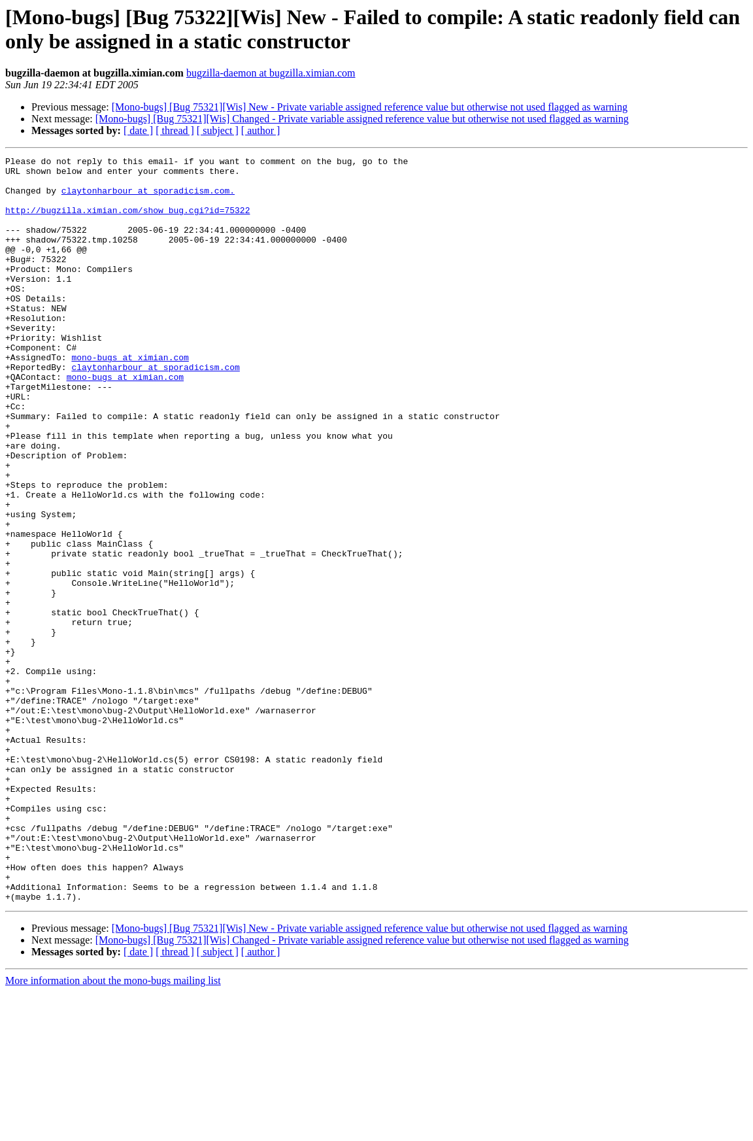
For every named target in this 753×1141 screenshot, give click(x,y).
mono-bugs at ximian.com (129, 398)
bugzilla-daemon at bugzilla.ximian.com (271, 72)
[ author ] (260, 130)
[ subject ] (218, 130)
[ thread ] (175, 130)
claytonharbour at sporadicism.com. (148, 198)
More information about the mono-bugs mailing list (113, 1129)
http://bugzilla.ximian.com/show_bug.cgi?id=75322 (127, 222)
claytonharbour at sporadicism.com (155, 410)
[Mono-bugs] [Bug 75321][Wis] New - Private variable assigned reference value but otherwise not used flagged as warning (370, 106)
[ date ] (138, 130)
